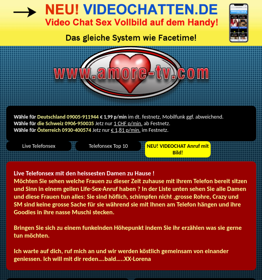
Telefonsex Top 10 (108, 146)
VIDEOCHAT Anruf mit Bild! (178, 149)
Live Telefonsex (38, 146)
